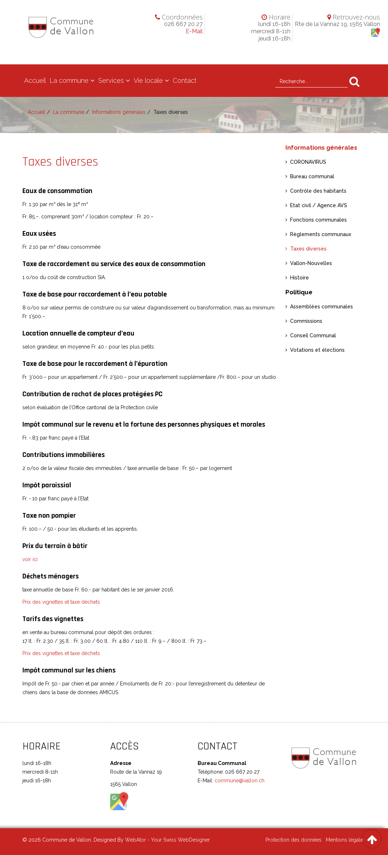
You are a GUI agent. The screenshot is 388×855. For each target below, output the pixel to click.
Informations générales (119, 112)
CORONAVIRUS (308, 162)
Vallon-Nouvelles (311, 263)
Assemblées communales (321, 306)
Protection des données (294, 840)
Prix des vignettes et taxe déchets (61, 602)
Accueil (35, 80)
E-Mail (194, 31)
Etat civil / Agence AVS (318, 205)
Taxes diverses (308, 249)
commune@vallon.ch (238, 780)
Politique (298, 292)
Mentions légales (346, 840)
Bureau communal (312, 176)
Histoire (299, 278)
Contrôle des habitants (318, 191)
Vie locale (148, 80)
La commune (69, 80)
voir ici (30, 559)
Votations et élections (317, 350)
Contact (185, 80)
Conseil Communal (313, 335)
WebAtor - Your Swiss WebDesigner (167, 840)
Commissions (306, 321)
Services (111, 80)
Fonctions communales (318, 220)
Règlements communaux (320, 234)
